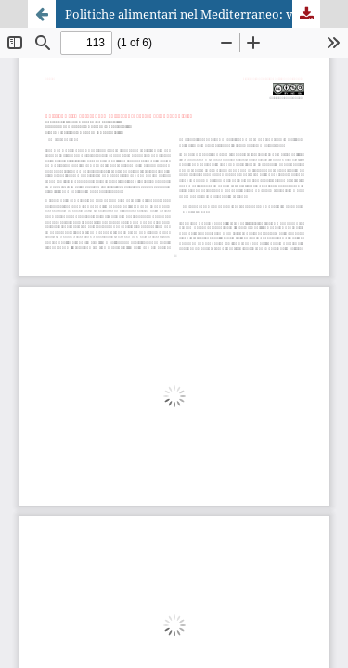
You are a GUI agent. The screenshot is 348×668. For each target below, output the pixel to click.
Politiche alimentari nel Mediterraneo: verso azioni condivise (192, 14)
